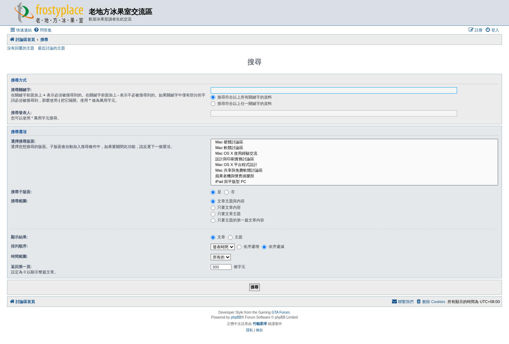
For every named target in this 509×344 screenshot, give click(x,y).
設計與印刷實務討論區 (354, 159)
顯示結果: (19, 237)
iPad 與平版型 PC (354, 182)
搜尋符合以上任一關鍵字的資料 (241, 103)
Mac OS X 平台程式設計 (354, 165)
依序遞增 (248, 246)
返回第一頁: (21, 267)
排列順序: (19, 246)
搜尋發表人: (21, 113)
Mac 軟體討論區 (354, 148)
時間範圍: (19, 256)
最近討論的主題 (51, 48)
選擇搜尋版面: (23, 141)
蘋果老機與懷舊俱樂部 (354, 176)
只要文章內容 (226, 207)
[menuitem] (43, 30)
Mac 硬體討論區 (354, 142)
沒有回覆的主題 (20, 48)
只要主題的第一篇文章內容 (237, 220)
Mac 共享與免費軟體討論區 (354, 170)
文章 (218, 237)
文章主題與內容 (228, 201)
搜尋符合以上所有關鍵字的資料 (241, 97)
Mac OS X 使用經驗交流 (354, 153)
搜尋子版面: (21, 192)
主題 (235, 237)
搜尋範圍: (19, 201)
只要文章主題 (226, 214)
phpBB (236, 317)
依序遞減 (273, 246)
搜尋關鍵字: (21, 90)
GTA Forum (280, 312)
